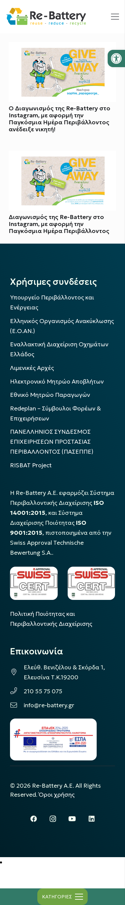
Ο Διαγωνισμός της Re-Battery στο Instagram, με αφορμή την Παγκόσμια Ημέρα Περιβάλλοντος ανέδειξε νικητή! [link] (59, 119)
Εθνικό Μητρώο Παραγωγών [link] (50, 394)
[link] (116, 58)
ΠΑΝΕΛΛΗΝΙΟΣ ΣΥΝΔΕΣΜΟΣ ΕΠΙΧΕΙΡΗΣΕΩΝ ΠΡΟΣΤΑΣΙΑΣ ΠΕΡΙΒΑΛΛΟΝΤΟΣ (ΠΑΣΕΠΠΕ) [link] (51, 441)
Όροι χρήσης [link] (57, 794)
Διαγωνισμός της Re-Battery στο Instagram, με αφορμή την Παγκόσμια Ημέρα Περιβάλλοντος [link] (59, 224)
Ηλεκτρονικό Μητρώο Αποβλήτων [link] (57, 381)
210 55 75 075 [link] (43, 691)
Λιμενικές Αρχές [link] (32, 368)
